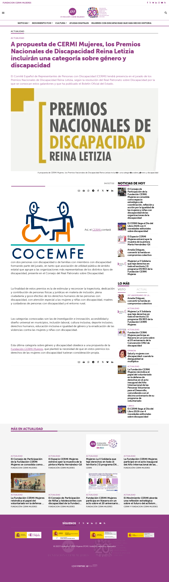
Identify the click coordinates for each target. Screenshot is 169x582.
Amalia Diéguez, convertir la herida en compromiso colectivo (140, 252)
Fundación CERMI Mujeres (27, 349)
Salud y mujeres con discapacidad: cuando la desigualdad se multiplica (140, 357)
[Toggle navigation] (3, 13)
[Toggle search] (166, 13)
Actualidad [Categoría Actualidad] (17, 31)
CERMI (96, 229)
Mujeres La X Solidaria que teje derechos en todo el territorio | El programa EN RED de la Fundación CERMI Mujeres (140, 267)
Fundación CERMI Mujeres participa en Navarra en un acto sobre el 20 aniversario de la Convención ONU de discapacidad (141, 339)
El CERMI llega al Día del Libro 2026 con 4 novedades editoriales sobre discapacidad (140, 227)
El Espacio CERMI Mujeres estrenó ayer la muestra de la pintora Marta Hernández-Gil (140, 240)
